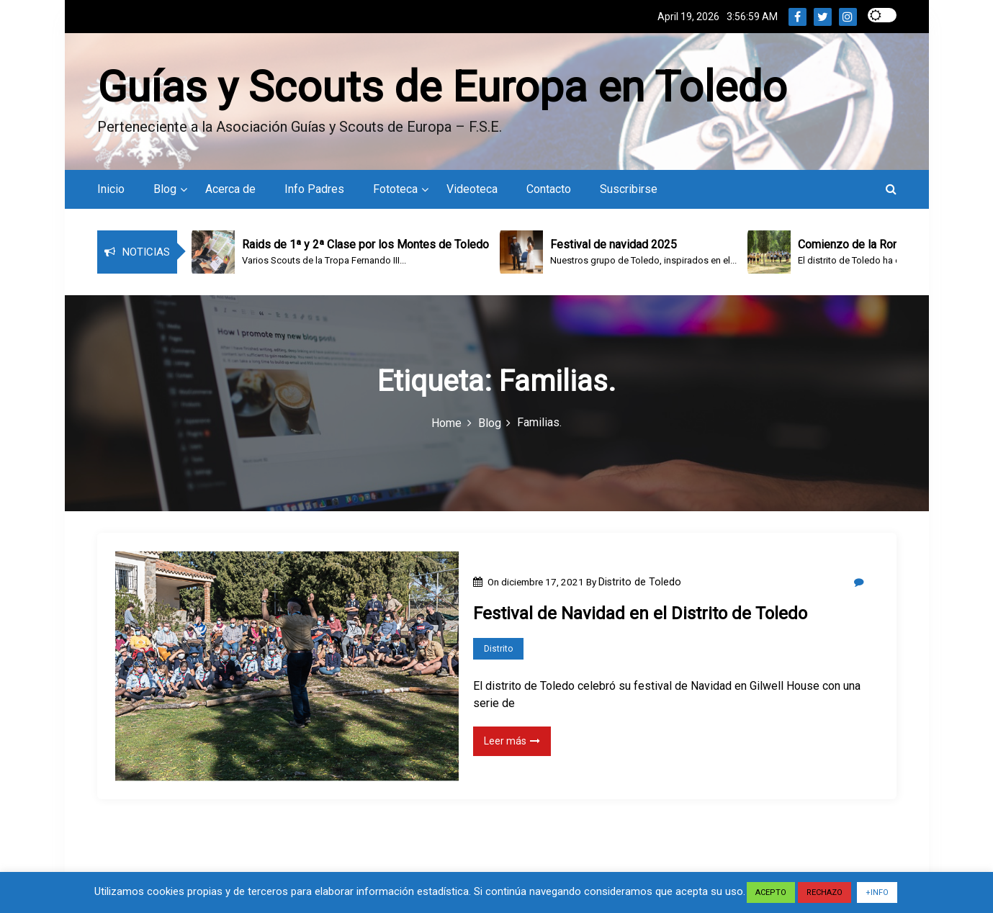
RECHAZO (824, 892)
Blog (164, 189)
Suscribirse (628, 189)
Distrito (498, 649)
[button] (891, 189)
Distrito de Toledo (639, 582)
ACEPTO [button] (770, 892)
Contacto (548, 189)
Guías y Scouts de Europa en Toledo (442, 86)
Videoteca (472, 189)
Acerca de (230, 189)
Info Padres (314, 189)
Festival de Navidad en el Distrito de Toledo (640, 613)
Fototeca (395, 189)
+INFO (877, 892)
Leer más (512, 741)
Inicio (111, 189)
